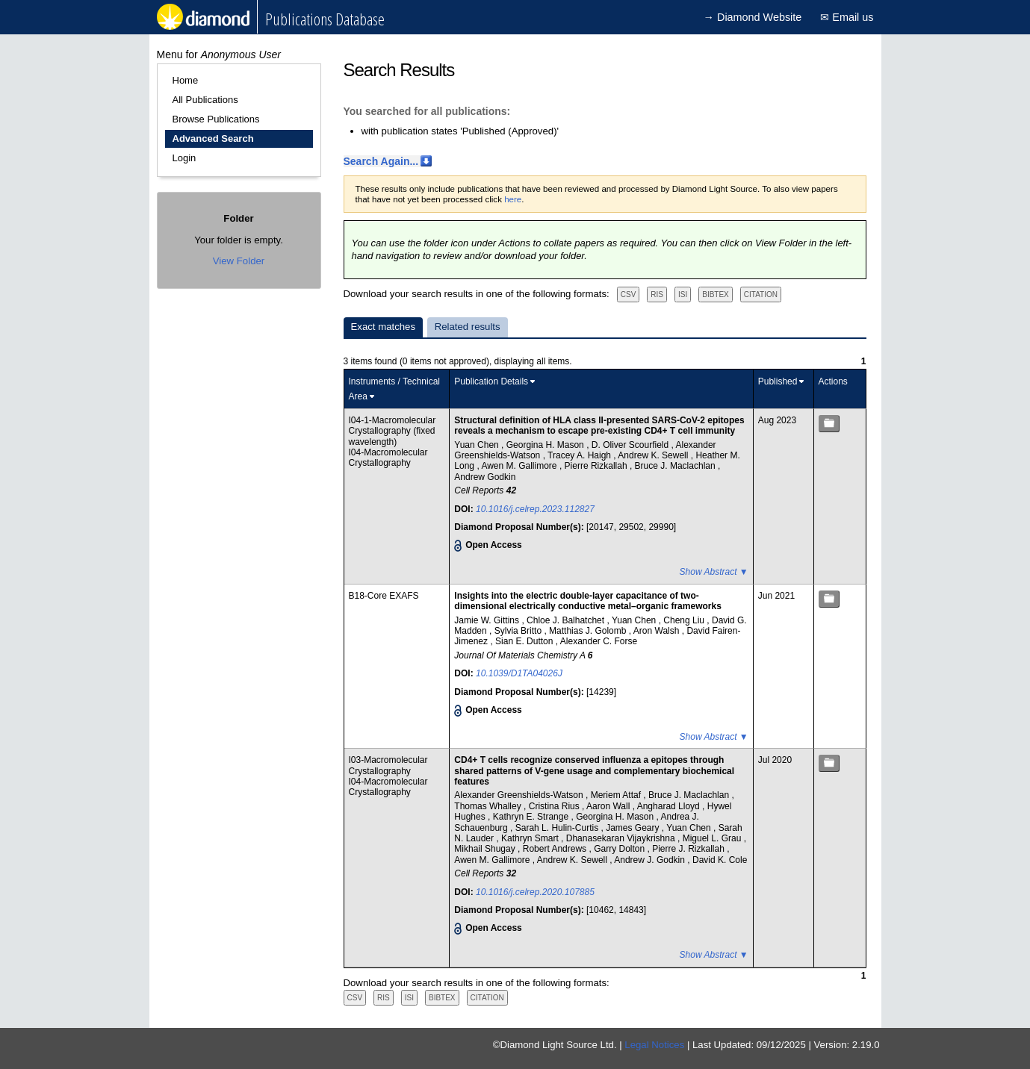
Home (186, 80)
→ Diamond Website (753, 17)
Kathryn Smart (531, 838)
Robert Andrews (556, 849)
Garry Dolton (620, 849)
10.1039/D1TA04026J (519, 673)
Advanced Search (213, 138)
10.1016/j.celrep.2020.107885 (535, 892)
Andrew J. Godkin (650, 860)
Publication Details (491, 381)
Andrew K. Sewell (654, 455)
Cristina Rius (555, 806)
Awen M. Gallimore (520, 466)
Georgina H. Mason (546, 445)
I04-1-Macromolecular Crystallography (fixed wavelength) (392, 431)
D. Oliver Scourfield (631, 445)
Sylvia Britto (519, 631)
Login (184, 157)
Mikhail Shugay (486, 849)
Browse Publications (216, 119)
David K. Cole (719, 860)
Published (778, 381)
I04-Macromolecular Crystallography (388, 457)
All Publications (205, 99)
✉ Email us (846, 17)
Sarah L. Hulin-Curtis (558, 828)
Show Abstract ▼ (714, 572)
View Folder (238, 261)
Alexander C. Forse (598, 641)
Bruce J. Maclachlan (676, 466)
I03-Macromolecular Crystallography (388, 765)
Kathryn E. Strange (532, 816)
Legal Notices (654, 1044)
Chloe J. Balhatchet (566, 620)
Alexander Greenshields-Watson (520, 795)
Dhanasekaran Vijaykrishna (621, 838)
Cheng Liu (685, 620)
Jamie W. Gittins (487, 620)
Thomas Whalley (489, 806)
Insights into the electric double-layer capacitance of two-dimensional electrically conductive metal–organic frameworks (587, 600)
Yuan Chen (477, 445)
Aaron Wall (609, 806)
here (512, 199)
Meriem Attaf (617, 795)
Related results (467, 326)
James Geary (634, 828)
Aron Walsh (657, 631)
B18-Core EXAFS (384, 595)
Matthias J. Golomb (589, 631)
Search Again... (381, 161)
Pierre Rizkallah (597, 466)
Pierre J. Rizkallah (689, 849)
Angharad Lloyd (669, 806)
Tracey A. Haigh (580, 455)
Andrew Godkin (484, 477)
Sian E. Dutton (525, 641)
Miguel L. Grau (713, 838)
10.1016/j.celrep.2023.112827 (535, 509)
